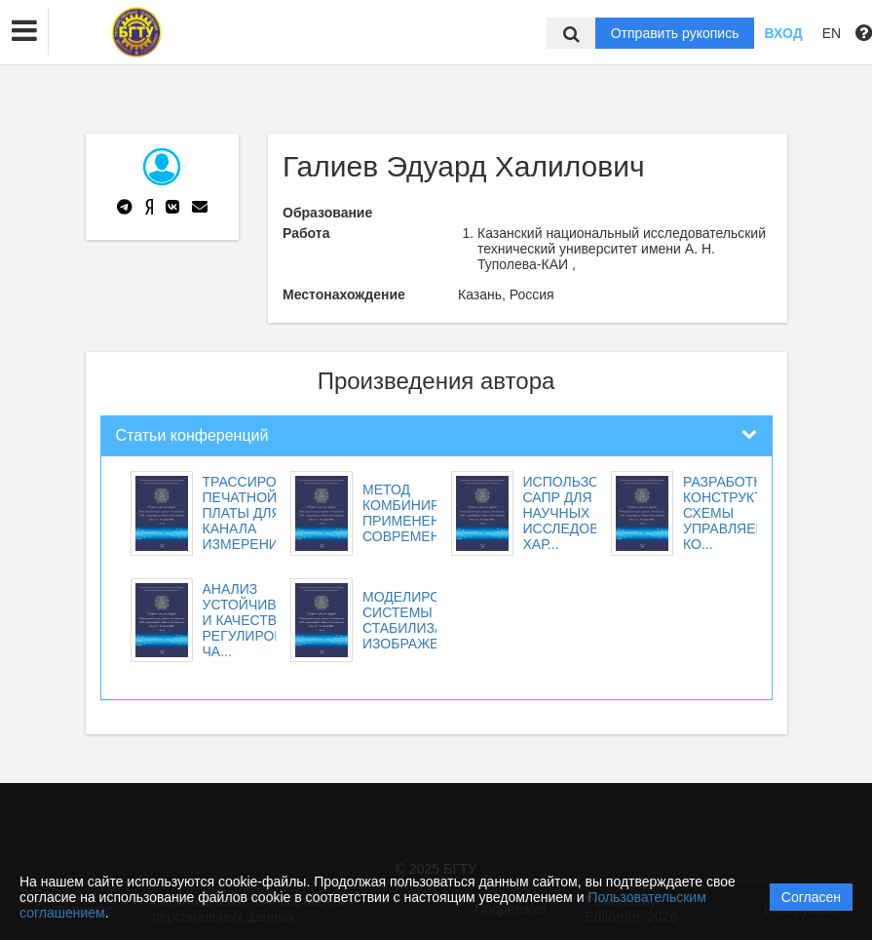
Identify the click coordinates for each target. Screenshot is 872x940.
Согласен (811, 897)
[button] (24, 31)
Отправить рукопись (675, 33)
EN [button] (831, 33)
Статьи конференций (192, 435)
